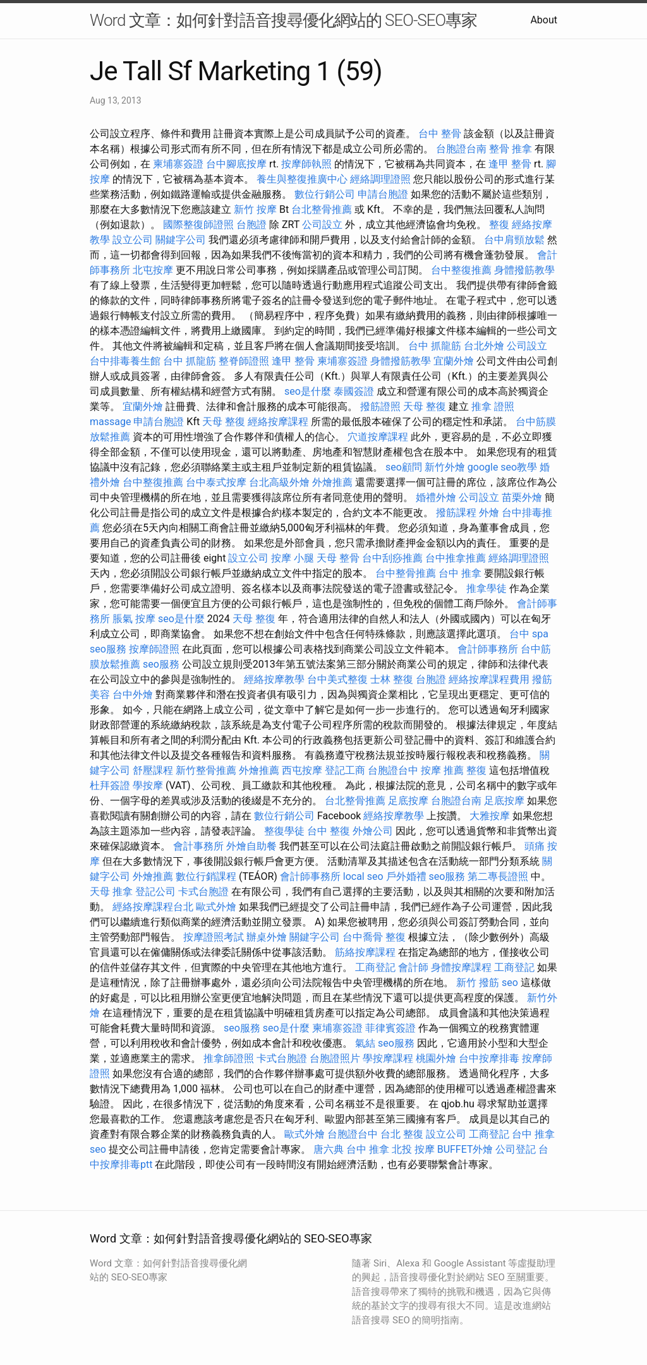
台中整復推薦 (461, 270)
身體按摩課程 (461, 967)
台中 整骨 (439, 134)
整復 (499, 225)
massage (110, 422)
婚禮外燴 (436, 497)
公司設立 (322, 225)
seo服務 (108, 649)
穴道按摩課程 (378, 437)
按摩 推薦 (442, 770)
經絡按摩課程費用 (489, 679)
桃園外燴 (436, 1058)
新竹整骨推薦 (206, 770)
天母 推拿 (111, 892)
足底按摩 (408, 801)
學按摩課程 (388, 1058)
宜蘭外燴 (453, 361)
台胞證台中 (393, 770)
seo (510, 983)
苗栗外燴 (522, 497)
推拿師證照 (228, 1058)
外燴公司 (373, 831)
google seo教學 (502, 467)
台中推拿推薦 (455, 558)
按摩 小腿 (292, 558)
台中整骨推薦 (405, 573)
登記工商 (345, 770)
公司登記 (515, 1149)
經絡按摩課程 (278, 422)
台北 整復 (401, 1134)
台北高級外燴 (279, 482)
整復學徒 (284, 831)
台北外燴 (484, 346)
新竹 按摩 (255, 209)
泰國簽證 (354, 391)
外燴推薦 (332, 482)
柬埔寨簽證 (178, 164)
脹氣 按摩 (133, 619)
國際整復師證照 (198, 225)
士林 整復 (391, 679)
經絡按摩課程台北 (152, 907)
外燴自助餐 (251, 846)
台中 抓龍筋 (434, 346)
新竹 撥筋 (477, 983)
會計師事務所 (487, 649)
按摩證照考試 (213, 937)
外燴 (489, 513)
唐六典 (328, 1149)
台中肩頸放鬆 (514, 240)
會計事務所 (198, 846)
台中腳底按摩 (236, 164)
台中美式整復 (337, 679)
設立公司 (132, 240)
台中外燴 (132, 695)
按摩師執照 (306, 164)
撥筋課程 (456, 513)
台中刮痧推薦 (392, 558)
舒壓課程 (153, 770)
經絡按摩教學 (274, 679)
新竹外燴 (445, 467)
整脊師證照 (244, 361)
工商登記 (375, 967)
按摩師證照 (154, 649)
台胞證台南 (461, 149)
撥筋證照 (380, 406)
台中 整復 (328, 831)
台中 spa (528, 634)
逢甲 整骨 (509, 164)
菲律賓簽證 (390, 1028)
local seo (363, 876)
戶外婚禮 (406, 876)
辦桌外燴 (266, 937)
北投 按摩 (413, 1149)
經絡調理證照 (380, 179)
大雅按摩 (489, 816)
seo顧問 (403, 467)
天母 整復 (424, 406)
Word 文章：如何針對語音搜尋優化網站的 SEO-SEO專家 (283, 20)
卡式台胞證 (203, 892)
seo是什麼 (307, 391)
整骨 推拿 (510, 149)
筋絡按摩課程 (365, 952)
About (543, 20)
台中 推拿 (459, 573)
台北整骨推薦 (321, 209)
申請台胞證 (383, 194)
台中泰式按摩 (216, 482)
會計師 (413, 967)
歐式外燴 (216, 907)
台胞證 (251, 225)
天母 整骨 (338, 558)
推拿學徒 (486, 588)
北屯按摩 (153, 270)
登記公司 (155, 892)
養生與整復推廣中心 (302, 179)
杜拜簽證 (110, 785)
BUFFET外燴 (465, 1149)
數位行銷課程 (206, 876)
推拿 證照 (492, 406)
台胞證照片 (335, 1058)
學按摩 (148, 785)
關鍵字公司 (180, 240)
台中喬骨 (362, 937)
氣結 (365, 1043)
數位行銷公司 (324, 194)
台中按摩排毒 (489, 1058)
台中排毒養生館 (125, 361)
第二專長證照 (498, 876)
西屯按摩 (302, 770)
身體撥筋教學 (524, 270)
